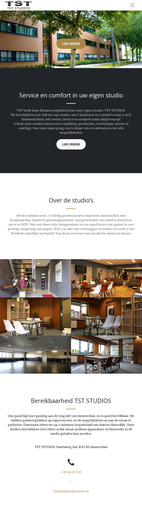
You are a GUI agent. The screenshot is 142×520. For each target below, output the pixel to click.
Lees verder (71, 44)
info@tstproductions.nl (71, 491)
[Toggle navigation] (132, 5)
